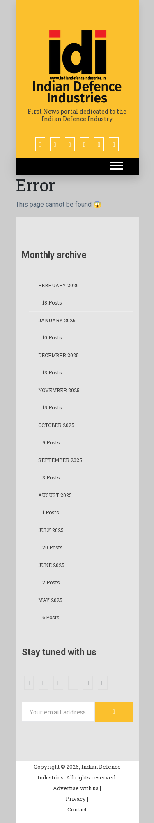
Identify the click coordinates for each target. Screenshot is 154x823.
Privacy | (77, 798)
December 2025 (58, 355)
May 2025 (50, 600)
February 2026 (58, 285)
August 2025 (55, 495)
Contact (77, 809)
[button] (116, 164)
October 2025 (56, 425)
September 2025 (60, 460)
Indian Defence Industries (77, 92)
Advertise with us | (77, 788)
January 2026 (56, 320)
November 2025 (59, 390)
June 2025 (51, 565)
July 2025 (51, 530)
